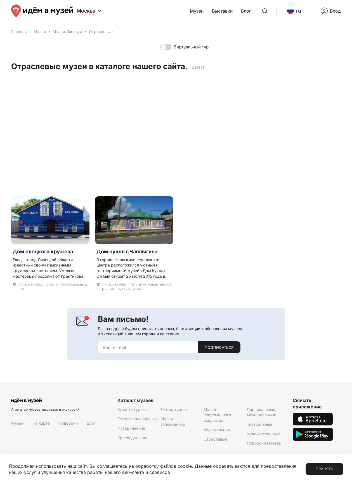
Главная (19, 31)
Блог (246, 11)
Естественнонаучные (137, 418)
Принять (324, 469)
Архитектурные (132, 409)
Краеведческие (132, 437)
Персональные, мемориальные (261, 412)
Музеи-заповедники (172, 421)
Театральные (259, 424)
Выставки (222, 11)
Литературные (174, 409)
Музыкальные (217, 429)
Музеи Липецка (67, 31)
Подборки (68, 423)
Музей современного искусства (217, 415)
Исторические (131, 428)
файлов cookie (176, 466)
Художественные (263, 433)
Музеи (197, 11)
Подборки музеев (264, 443)
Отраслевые (215, 439)
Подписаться (219, 347)
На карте (41, 423)
